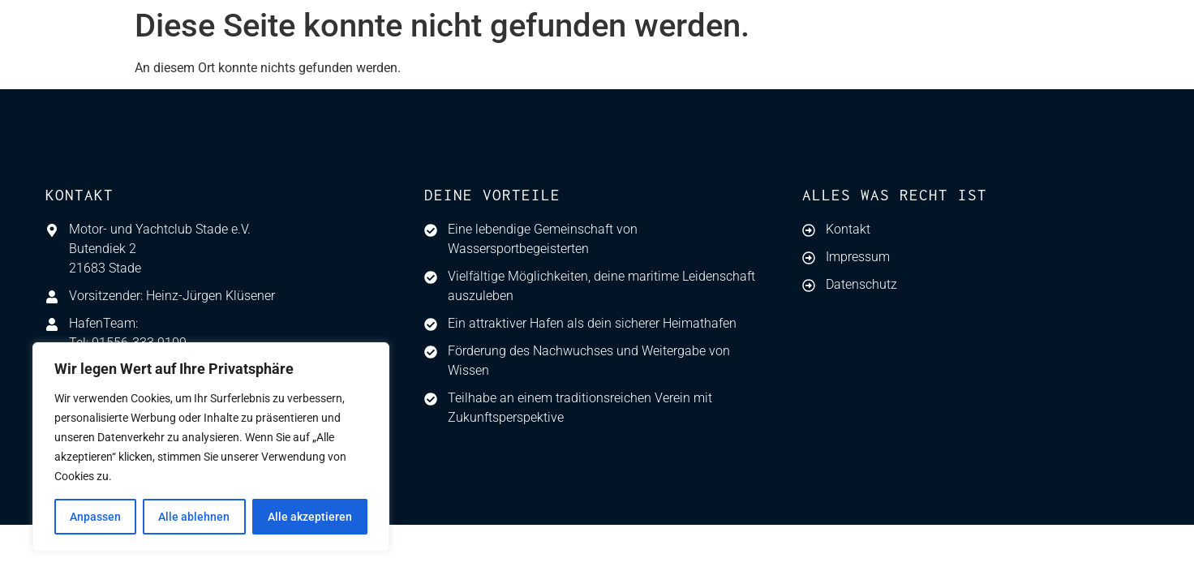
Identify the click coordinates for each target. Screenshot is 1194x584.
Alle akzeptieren (310, 516)
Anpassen (95, 516)
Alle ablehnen (194, 516)
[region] (210, 447)
